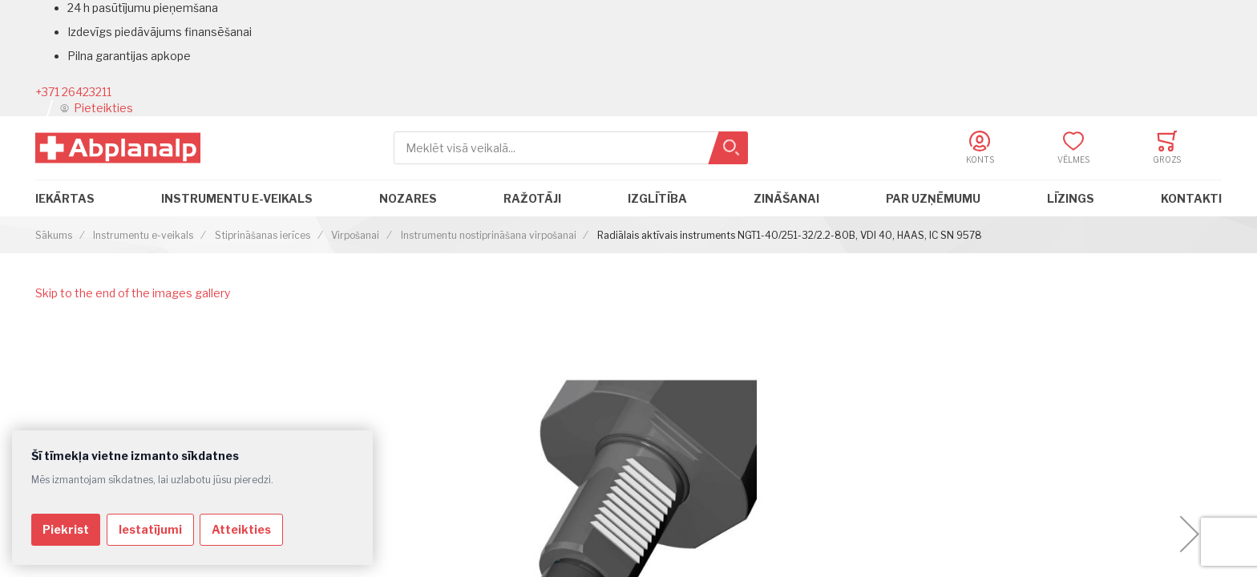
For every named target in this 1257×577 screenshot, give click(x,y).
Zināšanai (786, 198)
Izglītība (657, 198)
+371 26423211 (73, 92)
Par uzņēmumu (933, 198)
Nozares (408, 198)
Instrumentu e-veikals (237, 198)
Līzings (1070, 198)
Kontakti (1191, 198)
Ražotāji (532, 198)
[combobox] (571, 147)
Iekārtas (65, 198)
